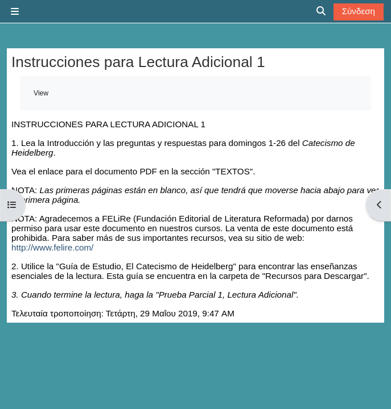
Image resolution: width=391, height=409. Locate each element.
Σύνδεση (358, 11)
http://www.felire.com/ (52, 247)
